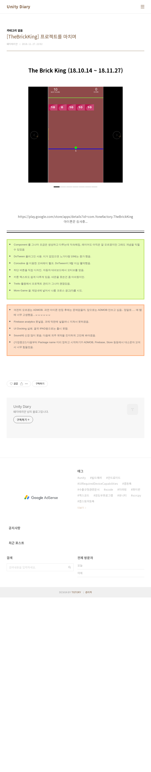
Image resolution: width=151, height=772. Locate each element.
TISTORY (76, 766)
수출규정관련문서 (89, 664)
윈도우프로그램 (104, 670)
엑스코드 (84, 670)
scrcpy (137, 670)
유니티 (123, 670)
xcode (109, 664)
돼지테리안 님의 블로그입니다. (31, 586)
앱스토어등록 (86, 676)
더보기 (80, 682)
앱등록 (128, 658)
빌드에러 (97, 652)
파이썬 (136, 664)
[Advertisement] (75, 88)
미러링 (123, 664)
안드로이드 (114, 652)
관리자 (88, 766)
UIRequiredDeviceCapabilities (98, 658)
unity (82, 652)
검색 (69, 742)
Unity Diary (18, 6)
